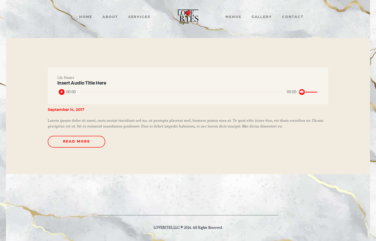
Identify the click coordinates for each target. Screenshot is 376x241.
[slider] (312, 92)
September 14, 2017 (66, 110)
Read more (76, 141)
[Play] (62, 92)
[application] (188, 92)
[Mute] (302, 92)
